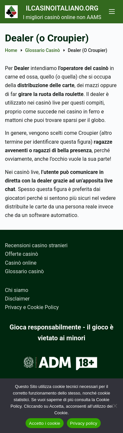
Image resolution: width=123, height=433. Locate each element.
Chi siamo (16, 290)
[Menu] (112, 11)
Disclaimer (17, 299)
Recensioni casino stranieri (36, 245)
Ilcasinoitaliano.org (62, 8)
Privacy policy (83, 423)
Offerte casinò (21, 254)
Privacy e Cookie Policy (32, 307)
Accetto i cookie (44, 423)
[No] (115, 405)
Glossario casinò (24, 271)
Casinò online (20, 263)
